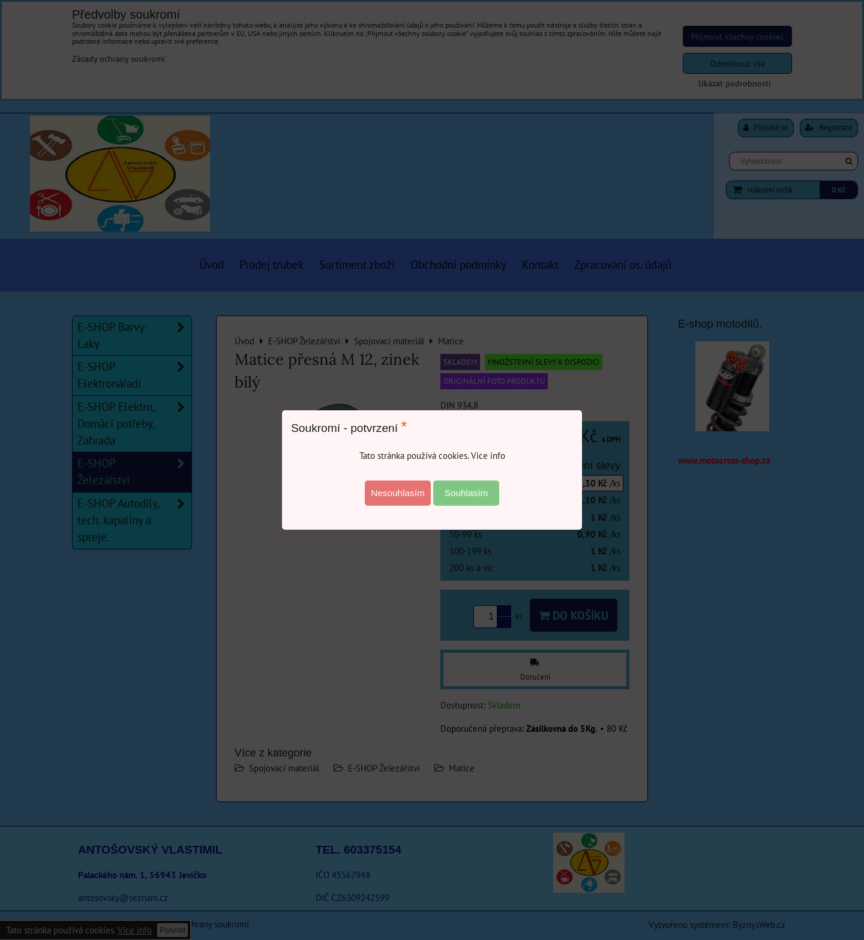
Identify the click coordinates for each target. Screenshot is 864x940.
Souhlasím (466, 493)
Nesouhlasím (398, 493)
